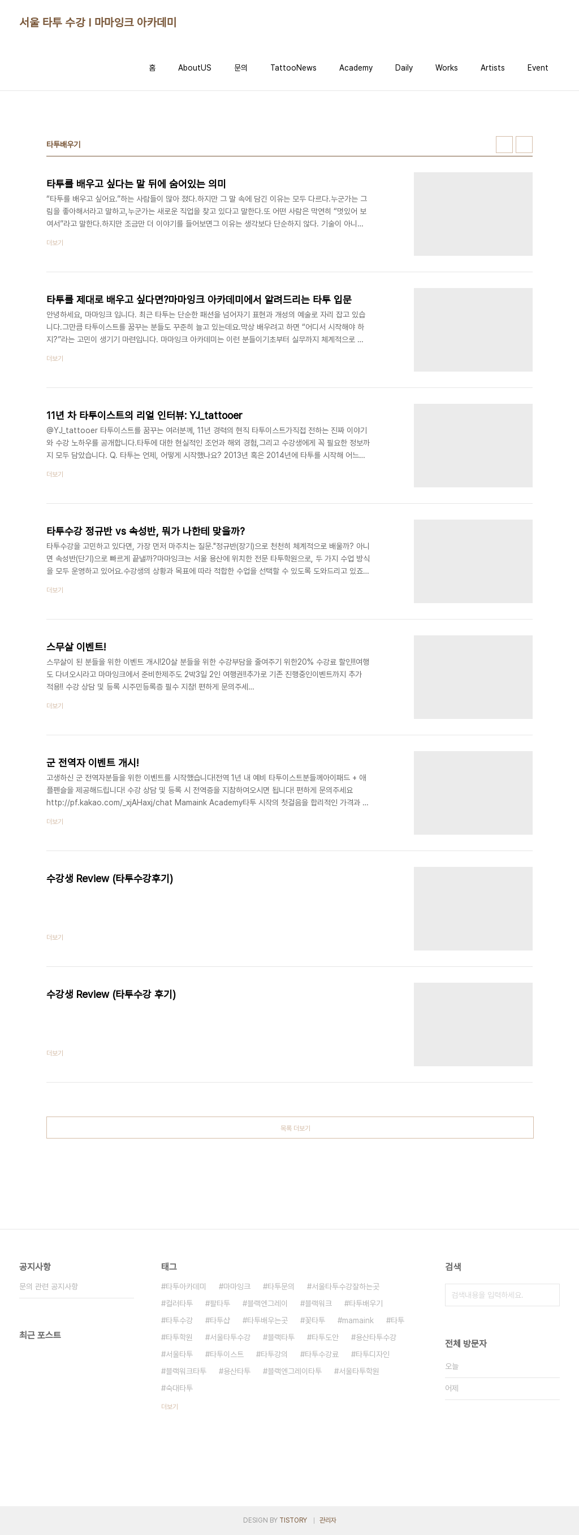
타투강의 (274, 1354)
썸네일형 (504, 144)
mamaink (358, 1320)
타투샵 (220, 1320)
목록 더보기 (295, 1128)
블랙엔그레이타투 (294, 1371)
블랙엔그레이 (267, 1303)
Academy (356, 67)
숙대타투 (179, 1388)
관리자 (327, 1520)
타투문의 (281, 1286)
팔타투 (220, 1303)
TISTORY (293, 1520)
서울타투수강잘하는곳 (345, 1286)
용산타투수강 (376, 1337)
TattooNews (293, 67)
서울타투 (179, 1354)
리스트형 (524, 144)
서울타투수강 (230, 1337)
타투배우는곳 (267, 1320)
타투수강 (179, 1320)
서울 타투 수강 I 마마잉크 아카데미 (97, 22)
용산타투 (236, 1371)
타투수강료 (322, 1354)
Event (538, 67)
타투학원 (179, 1337)
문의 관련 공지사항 (48, 1286)
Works (446, 67)
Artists (493, 67)
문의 (241, 67)
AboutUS (194, 67)
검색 (548, 1295)
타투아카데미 (186, 1286)
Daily (404, 67)
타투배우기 (366, 1303)
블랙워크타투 (186, 1371)
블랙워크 (318, 1303)
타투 (397, 1320)
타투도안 (325, 1337)
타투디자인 (373, 1354)
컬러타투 (179, 1303)
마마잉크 (236, 1286)
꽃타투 (315, 1320)
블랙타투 (281, 1337)
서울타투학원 (359, 1371)
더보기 (169, 1407)
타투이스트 (227, 1354)
